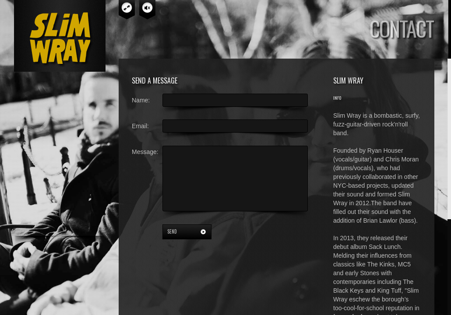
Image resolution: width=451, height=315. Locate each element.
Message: (145, 151)
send (172, 231)
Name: (141, 100)
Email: (140, 126)
